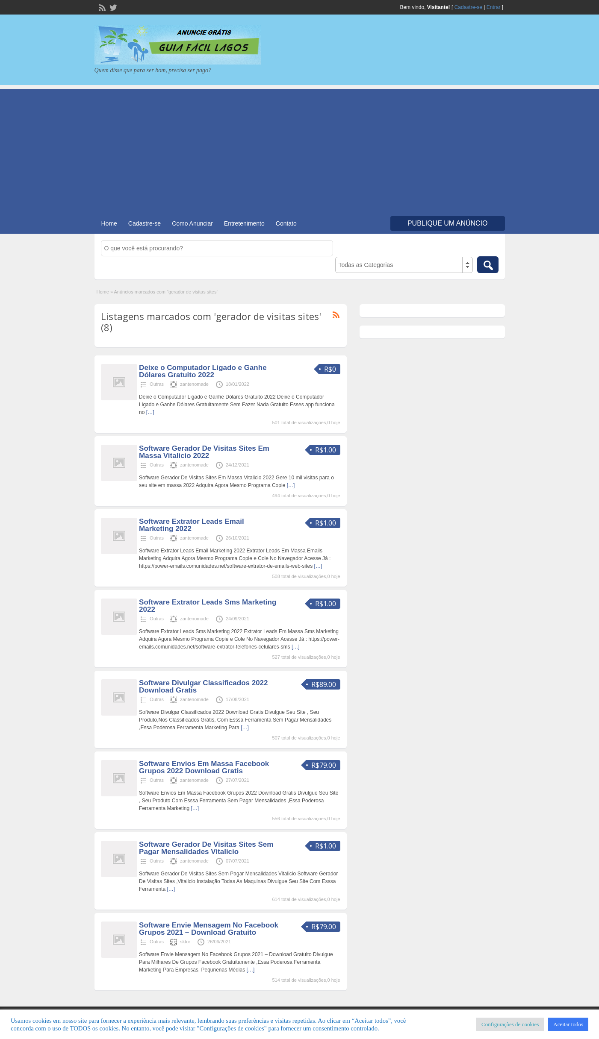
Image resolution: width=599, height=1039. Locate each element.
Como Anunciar (192, 223)
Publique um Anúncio (447, 223)
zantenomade (194, 384)
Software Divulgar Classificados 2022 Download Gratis (203, 686)
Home (109, 223)
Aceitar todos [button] (568, 1024)
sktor (185, 941)
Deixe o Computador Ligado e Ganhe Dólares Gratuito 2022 (202, 371)
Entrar (494, 7)
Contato (286, 223)
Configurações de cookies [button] (510, 1024)
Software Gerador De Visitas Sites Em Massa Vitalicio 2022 (204, 452)
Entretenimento (244, 223)
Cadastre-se (468, 7)
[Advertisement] (299, 149)
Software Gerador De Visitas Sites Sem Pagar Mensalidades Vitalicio (206, 848)
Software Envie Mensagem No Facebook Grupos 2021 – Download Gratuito (208, 928)
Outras (157, 384)
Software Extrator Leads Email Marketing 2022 (191, 525)
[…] (150, 412)
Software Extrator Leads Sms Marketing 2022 (207, 605)
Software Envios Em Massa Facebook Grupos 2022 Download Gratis (204, 767)
